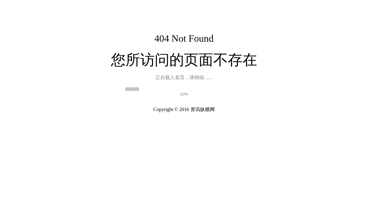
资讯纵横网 (202, 109)
